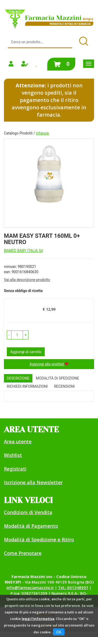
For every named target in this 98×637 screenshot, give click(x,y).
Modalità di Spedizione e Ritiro (39, 539)
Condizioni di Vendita (28, 512)
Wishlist (13, 455)
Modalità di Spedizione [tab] (57, 378)
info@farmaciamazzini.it (30, 587)
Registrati (15, 469)
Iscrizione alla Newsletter (33, 482)
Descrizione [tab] (18, 378)
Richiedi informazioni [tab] (27, 386)
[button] (9, 335)
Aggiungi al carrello (25, 352)
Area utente (18, 441)
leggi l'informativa (38, 618)
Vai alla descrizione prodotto (27, 280)
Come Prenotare (23, 553)
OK (58, 631)
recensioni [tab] (64, 386)
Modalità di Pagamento (31, 526)
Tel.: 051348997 (73, 587)
